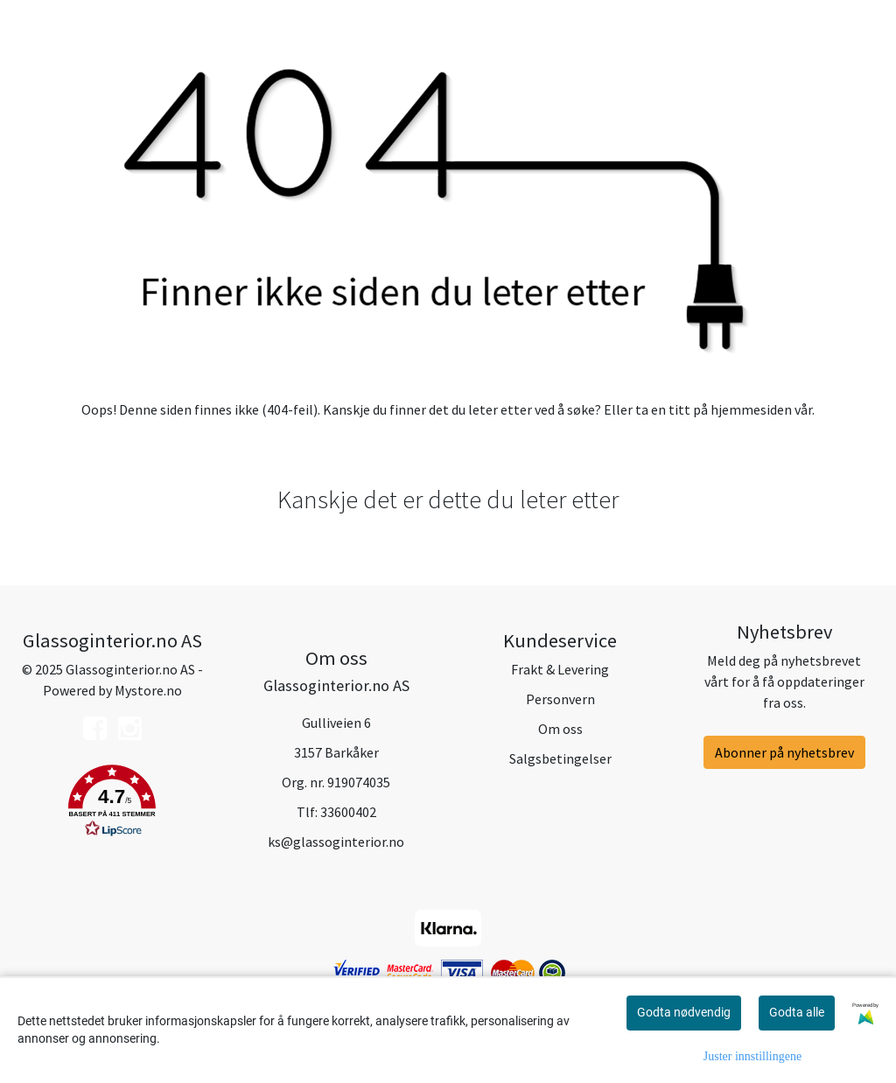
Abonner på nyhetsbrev (784, 752)
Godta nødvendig (684, 1012)
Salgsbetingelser (560, 758)
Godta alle (796, 1012)
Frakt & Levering (560, 669)
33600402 (348, 812)
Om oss (560, 728)
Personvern (560, 699)
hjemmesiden (751, 409)
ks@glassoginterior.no (336, 841)
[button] (112, 804)
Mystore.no (148, 690)
